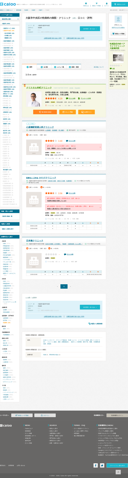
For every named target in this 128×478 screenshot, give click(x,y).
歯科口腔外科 (7, 377)
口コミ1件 (72, 141)
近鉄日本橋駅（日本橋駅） (53, 244)
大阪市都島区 (8, 41)
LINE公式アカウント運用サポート (108, 452)
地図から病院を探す (8, 229)
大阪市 (40, 10)
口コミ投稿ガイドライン (81, 428)
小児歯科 (5, 375)
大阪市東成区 (8, 64)
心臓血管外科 (7, 286)
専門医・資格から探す (56, 435)
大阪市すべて (9, 28)
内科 (4, 243)
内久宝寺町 (9, 33)
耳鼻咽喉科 (6, 334)
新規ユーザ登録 (96, 5)
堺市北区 (7, 107)
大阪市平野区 (8, 89)
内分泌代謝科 (7, 255)
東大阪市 (7, 169)
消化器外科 (6, 288)
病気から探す (54, 428)
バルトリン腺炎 (52, 342)
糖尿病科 (5, 257)
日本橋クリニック (34, 240)
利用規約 (76, 433)
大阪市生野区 (8, 66)
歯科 (4, 368)
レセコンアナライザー (105, 443)
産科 (4, 340)
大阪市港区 (8, 50)
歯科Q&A (28, 440)
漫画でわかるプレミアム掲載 (107, 433)
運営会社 (2, 465)
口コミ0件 (70, 254)
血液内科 (5, 266)
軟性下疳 (85, 342)
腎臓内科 (5, 269)
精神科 (5, 359)
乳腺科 (5, 290)
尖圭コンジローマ (48, 340)
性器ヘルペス (72, 340)
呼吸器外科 (6, 283)
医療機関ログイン (117, 415)
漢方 (4, 388)
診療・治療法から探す (56, 443)
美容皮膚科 (6, 312)
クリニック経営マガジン (105, 445)
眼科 (4, 328)
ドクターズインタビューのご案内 (108, 435)
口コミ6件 (72, 98)
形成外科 (5, 297)
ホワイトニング (7, 381)
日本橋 (8, 35)
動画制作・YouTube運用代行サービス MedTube (113, 455)
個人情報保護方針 (79, 435)
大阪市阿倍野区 (9, 73)
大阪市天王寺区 (9, 54)
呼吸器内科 (6, 246)
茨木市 (6, 133)
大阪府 (33, 10)
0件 (113, 68)
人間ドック (6, 399)
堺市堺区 (7, 96)
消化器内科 (6, 250)
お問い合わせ (21, 465)
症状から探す (54, 431)
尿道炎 (49, 343)
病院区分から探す (55, 440)
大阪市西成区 (8, 80)
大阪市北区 (8, 91)
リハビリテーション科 (9, 302)
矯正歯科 (5, 370)
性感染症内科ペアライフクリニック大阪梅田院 (117, 46)
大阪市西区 (8, 48)
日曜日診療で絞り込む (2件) (75, 38)
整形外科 (5, 295)
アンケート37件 (86, 98)
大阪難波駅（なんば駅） (75, 244)
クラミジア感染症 (61, 340)
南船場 (8, 38)
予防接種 (5, 394)
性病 (44, 354)
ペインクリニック (8, 392)
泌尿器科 (5, 318)
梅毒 (90, 342)
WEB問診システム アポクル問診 (108, 440)
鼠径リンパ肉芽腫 (76, 342)
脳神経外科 (6, 292)
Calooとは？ (29, 428)
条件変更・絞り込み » (89, 29)
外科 (4, 281)
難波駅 (64, 244)
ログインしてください (118, 27)
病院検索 (18, 10)
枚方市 (6, 130)
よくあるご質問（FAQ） (81, 431)
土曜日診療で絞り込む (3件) (53, 38)
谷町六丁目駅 (61, 181)
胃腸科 (5, 252)
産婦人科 (5, 345)
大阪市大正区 (8, 52)
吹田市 (6, 119)
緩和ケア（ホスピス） (9, 273)
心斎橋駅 (48, 130)
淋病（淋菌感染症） (64, 342)
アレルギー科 (7, 262)
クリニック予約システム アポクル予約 (110, 438)
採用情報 (11, 465)
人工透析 (5, 271)
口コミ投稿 (28, 443)
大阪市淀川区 (8, 82)
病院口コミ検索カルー (6, 10)
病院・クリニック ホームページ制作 (109, 447)
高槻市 (6, 123)
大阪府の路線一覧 (7, 216)
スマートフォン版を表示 (117, 465)
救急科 (5, 390)
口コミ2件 (72, 193)
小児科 (5, 351)
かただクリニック (41, 178)
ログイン (106, 5)
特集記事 (28, 438)
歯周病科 (5, 372)
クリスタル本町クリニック (39, 87)
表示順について (99, 67)
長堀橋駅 (54, 130)
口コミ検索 (28, 433)
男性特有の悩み (53, 354)
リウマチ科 (6, 259)
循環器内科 (6, 248)
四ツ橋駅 (61, 130)
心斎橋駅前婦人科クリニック (40, 127)
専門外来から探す (55, 438)
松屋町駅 (69, 181)
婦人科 (5, 343)
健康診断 (5, 397)
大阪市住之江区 (9, 87)
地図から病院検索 (96, 324)
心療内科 (5, 362)
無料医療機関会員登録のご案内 (107, 428)
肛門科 (5, 320)
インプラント (7, 379)
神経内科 (5, 264)
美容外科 (5, 299)
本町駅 (71, 88)
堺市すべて (8, 94)
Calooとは (86, 5)
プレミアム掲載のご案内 (105, 431)
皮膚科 (5, 309)
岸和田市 (7, 112)
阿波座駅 (77, 88)
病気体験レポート (30, 435)
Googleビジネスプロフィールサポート (110, 450)
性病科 (26, 10)
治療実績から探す (55, 433)
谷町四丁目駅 (52, 181)
